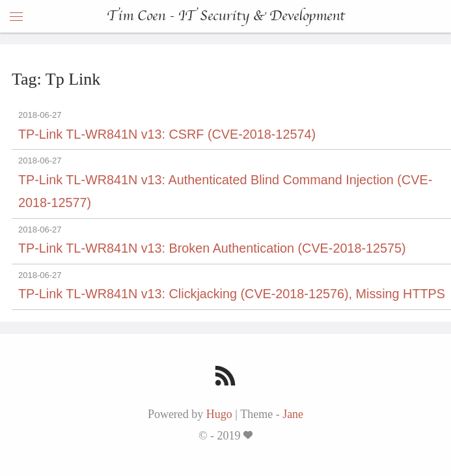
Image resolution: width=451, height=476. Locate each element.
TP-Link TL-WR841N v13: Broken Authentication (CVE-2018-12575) (212, 248)
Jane (292, 414)
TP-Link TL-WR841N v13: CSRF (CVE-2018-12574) (167, 134)
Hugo (219, 414)
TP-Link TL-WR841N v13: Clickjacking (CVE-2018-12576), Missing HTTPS (231, 294)
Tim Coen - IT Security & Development (226, 16)
